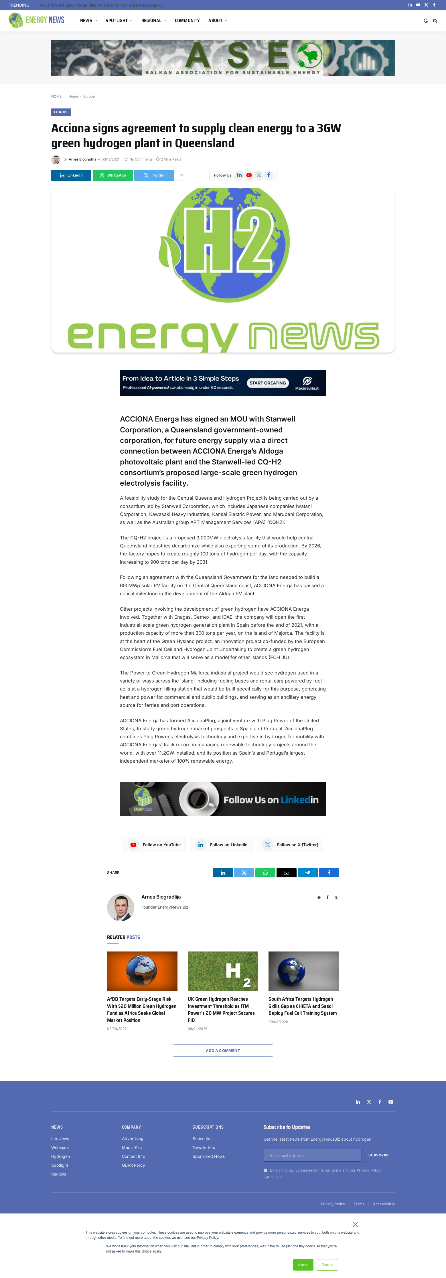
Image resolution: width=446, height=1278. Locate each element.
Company (131, 1127)
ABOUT (215, 20)
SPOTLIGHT (117, 20)
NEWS (86, 20)
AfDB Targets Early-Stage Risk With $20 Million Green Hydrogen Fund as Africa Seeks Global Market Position (103, 5)
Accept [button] (303, 1265)
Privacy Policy (369, 1170)
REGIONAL (151, 20)
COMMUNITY (187, 20)
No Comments (139, 159)
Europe (89, 96)
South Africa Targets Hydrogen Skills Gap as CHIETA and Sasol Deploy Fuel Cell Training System (303, 1006)
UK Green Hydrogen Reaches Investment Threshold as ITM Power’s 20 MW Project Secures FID (221, 1010)
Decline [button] (327, 1265)
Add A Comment (223, 1050)
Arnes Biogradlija (82, 159)
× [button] (355, 1224)
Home (73, 96)
